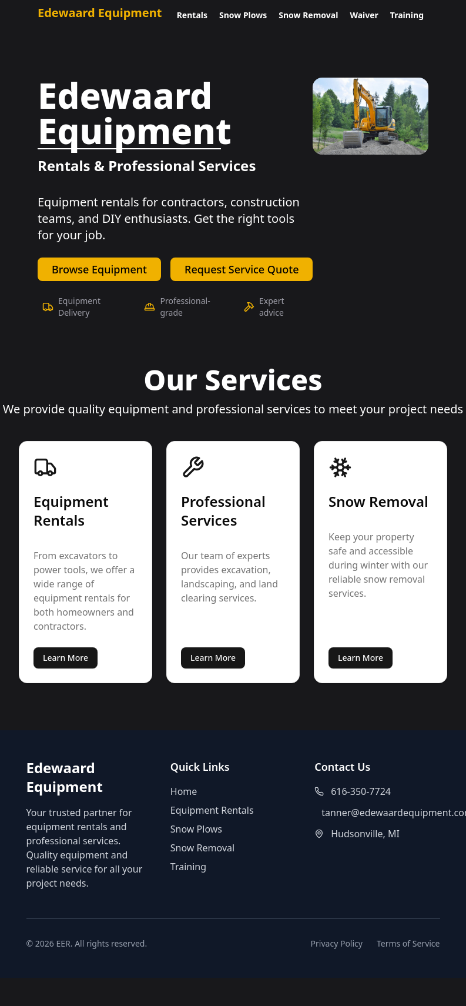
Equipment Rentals (212, 810)
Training (407, 15)
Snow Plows (243, 15)
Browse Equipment (99, 269)
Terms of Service (408, 943)
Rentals (192, 15)
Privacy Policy (337, 943)
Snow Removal (308, 15)
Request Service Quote (242, 269)
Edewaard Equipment (100, 13)
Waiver (364, 15)
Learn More (65, 657)
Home (183, 791)
